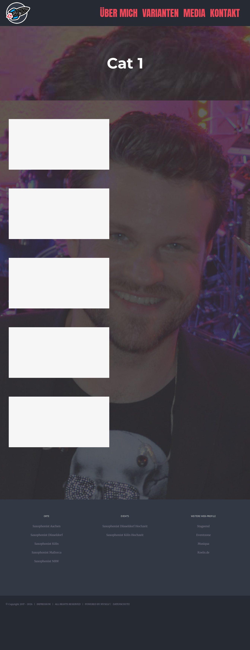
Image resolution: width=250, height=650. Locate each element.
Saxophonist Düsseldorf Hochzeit (125, 526)
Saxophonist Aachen (46, 526)
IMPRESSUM (44, 604)
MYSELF (105, 604)
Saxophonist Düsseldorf (47, 535)
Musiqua (203, 543)
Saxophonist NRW (46, 561)
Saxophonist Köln (46, 543)
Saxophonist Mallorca (46, 552)
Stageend (203, 526)
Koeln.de (203, 552)
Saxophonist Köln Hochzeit (125, 535)
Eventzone (203, 535)
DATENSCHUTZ (121, 604)
